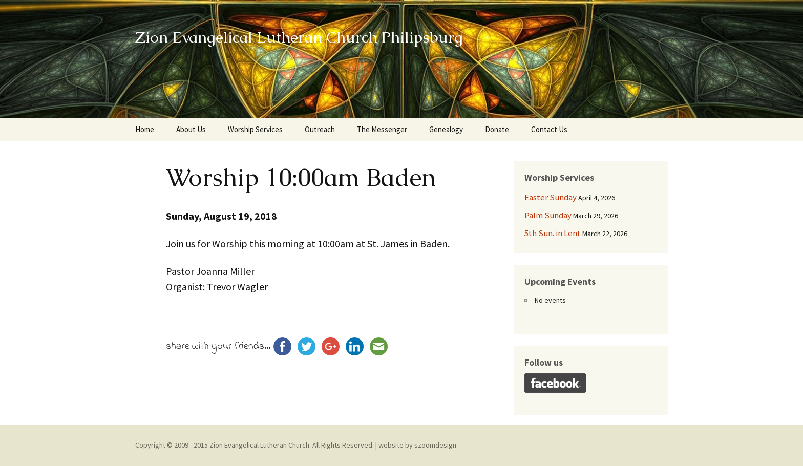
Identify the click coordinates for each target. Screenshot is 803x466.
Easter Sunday (550, 197)
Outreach (320, 129)
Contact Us (549, 129)
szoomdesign (435, 445)
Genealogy (446, 129)
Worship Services (255, 129)
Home (144, 129)
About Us (191, 129)
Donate (497, 129)
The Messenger (382, 129)
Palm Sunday (548, 215)
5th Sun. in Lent (552, 233)
